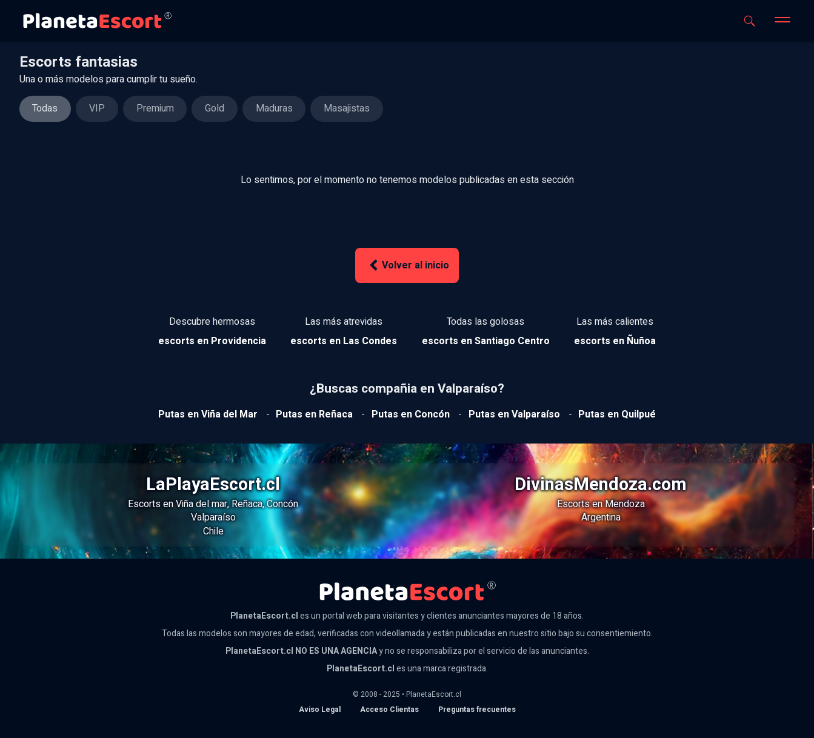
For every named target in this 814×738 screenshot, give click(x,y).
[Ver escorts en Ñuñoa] (615, 341)
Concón (282, 504)
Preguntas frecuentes (477, 709)
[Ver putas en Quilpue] (617, 414)
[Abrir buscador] (749, 21)
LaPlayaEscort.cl (213, 484)
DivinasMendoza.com (601, 484)
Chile (213, 531)
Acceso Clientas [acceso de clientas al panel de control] (389, 709)
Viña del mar (201, 504)
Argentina (601, 517)
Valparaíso (213, 517)
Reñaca (247, 504)
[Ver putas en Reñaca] (314, 414)
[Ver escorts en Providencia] (212, 341)
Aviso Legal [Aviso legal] (320, 709)
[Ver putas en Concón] (411, 414)
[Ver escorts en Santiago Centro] (486, 341)
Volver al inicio (407, 265)
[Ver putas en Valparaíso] (514, 414)
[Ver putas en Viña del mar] (208, 414)
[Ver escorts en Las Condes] (343, 341)
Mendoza (625, 504)
